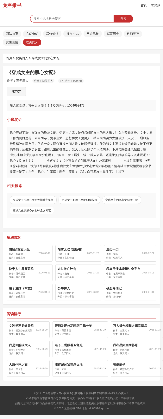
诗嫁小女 (20, 293)
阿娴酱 (19, 254)
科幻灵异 (133, 33)
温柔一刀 (112, 249)
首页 (144, 5)
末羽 (64, 369)
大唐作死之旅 (18, 364)
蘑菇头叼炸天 (127, 369)
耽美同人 (32, 42)
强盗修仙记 (114, 288)
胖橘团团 (20, 273)
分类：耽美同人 (43, 80)
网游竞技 (92, 33)
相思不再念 (119, 273)
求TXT (16, 91)
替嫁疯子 (119, 364)
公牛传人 (64, 288)
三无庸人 (22, 80)
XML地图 (81, 408)
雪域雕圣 (117, 293)
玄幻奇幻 (32, 33)
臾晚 (115, 254)
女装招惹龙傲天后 (21, 325)
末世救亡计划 (67, 269)
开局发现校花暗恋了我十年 (73, 325)
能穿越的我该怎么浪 (69, 364)
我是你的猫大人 (20, 345)
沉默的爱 (69, 293)
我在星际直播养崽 (125, 345)
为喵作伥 (124, 350)
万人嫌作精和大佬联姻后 (130, 325)
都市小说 (72, 33)
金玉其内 (124, 330)
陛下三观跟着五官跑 (69, 345)
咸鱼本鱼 (66, 350)
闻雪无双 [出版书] (70, 249)
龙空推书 (12, 5)
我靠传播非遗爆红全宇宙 (123, 269)
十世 (67, 254)
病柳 (67, 273)
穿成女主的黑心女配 (46, 58)
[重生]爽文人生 (19, 249)
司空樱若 (20, 350)
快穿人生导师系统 (21, 269)
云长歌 (19, 369)
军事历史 (113, 33)
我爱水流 (66, 330)
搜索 (123, 18)
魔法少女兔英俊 (24, 330)
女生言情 (12, 42)
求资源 (155, 5)
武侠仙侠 (52, 33)
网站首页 (12, 33)
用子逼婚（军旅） (21, 288)
